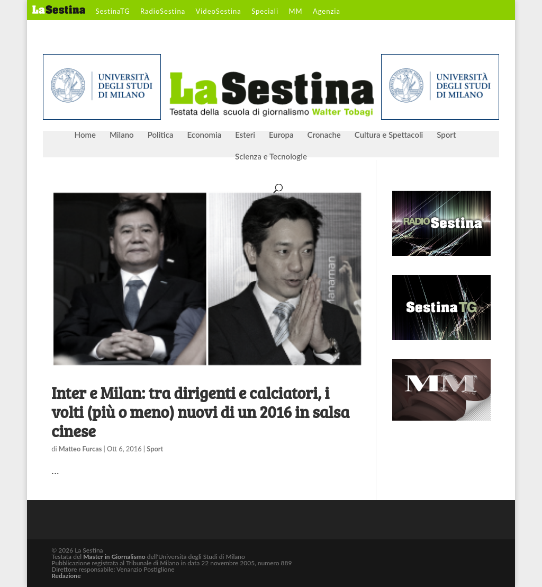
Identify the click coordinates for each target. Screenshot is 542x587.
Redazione (65, 576)
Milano (122, 135)
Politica (161, 135)
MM (295, 11)
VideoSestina (218, 11)
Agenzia (326, 11)
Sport (446, 135)
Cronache (323, 135)
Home (85, 135)
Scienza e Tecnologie (271, 157)
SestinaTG (113, 11)
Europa (281, 135)
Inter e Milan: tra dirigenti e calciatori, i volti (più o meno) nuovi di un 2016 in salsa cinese (200, 411)
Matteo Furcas (80, 448)
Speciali (264, 11)
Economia (204, 135)
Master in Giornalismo (114, 557)
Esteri (245, 135)
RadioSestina (162, 11)
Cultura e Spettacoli (389, 135)
